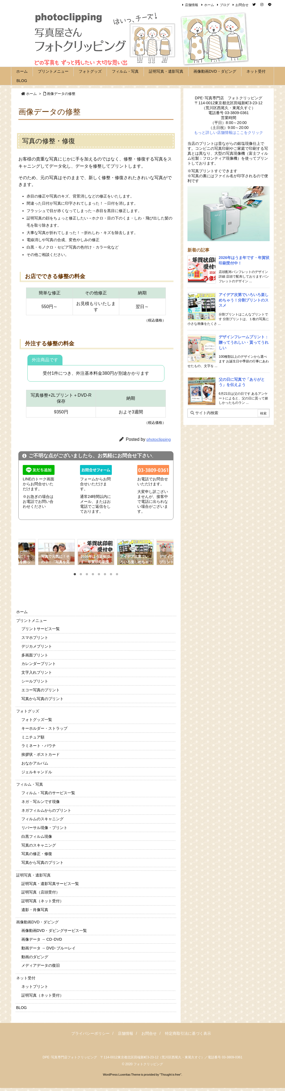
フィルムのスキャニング (42, 819)
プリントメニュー (31, 620)
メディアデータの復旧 (40, 965)
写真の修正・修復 (36, 854)
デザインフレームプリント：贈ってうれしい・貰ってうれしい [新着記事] (244, 342)
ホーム (209, 5)
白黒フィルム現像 (36, 836)
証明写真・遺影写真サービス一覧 (50, 883)
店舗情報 (191, 5)
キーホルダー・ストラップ (44, 728)
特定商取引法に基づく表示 (188, 1033)
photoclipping (159, 439)
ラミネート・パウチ (38, 745)
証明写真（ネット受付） (42, 901)
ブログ (225, 5)
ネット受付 (25, 978)
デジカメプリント (36, 646)
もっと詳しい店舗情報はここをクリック (228, 132)
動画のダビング (34, 957)
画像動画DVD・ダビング (37, 922)
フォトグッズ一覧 (36, 719)
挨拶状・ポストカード (40, 754)
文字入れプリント (36, 672)
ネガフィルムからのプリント (46, 810)
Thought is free (170, 1074)
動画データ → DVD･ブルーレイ (48, 948)
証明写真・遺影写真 (33, 875)
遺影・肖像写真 (34, 909)
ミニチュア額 (32, 737)
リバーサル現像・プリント (44, 827)
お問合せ (242, 5)
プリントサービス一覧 (40, 629)
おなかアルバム (34, 763)
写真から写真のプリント (42, 699)
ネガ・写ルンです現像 (40, 801)
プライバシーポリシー (90, 1033)
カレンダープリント (38, 663)
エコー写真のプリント (40, 690)
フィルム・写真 (29, 784)
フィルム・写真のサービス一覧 (48, 793)
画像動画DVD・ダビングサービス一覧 (54, 930)
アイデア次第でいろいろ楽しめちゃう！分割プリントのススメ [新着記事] (244, 300)
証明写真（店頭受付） (40, 892)
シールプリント (34, 681)
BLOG (21, 1007)
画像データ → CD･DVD (41, 939)
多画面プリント (34, 655)
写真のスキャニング (38, 845)
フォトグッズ (27, 711)
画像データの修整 (61, 94)
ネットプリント (34, 986)
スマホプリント (34, 637)
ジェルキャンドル (36, 772)
